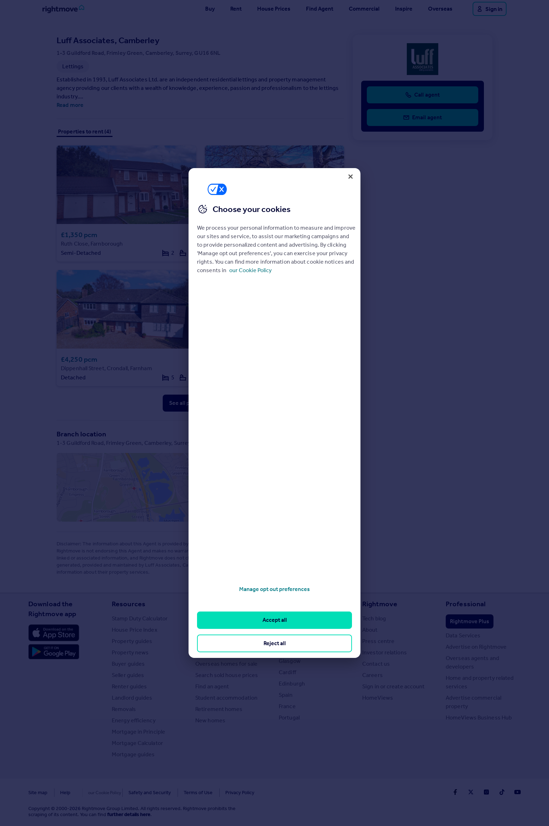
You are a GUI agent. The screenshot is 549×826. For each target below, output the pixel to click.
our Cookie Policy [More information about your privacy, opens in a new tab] (250, 270)
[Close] (350, 176)
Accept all (274, 619)
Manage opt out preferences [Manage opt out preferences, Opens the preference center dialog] (274, 589)
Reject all (275, 643)
